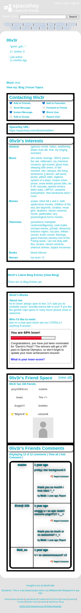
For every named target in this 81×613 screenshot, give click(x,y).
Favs (35, 28)
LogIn (65, 3)
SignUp (75, 3)
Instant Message (22, 112)
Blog (51, 24)
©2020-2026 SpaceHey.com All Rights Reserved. (40, 606)
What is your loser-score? (28, 359)
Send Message (21, 107)
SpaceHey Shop (56, 602)
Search (73, 16)
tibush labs (49, 585)
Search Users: (10, 16)
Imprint (72, 599)
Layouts (25, 28)
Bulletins (60, 24)
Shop (58, 28)
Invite (43, 28)
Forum (71, 24)
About (67, 28)
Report (62, 496)
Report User (52, 116)
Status (44, 602)
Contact (21, 602)
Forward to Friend (56, 107)
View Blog (51, 275)
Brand (34, 599)
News (14, 599)
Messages (40, 24)
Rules (21, 599)
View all (53, 454)
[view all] (65, 377)
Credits (41, 599)
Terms (56, 599)
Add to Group (20, 116)
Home (7, 24)
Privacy (63, 599)
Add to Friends (21, 103)
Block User (52, 112)
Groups (15, 28)
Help (57, 3)
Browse (17, 24)
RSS (49, 599)
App (51, 28)
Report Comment (59, 476)
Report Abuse (32, 602)
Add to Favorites (55, 103)
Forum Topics (34, 87)
